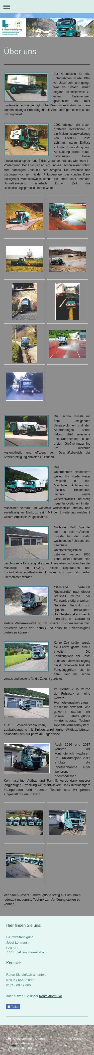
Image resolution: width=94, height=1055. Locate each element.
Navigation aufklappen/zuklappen (47, 6)
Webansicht (77, 1038)
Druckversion (20, 1039)
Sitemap (41, 1039)
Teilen (13, 1007)
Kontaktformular (50, 996)
